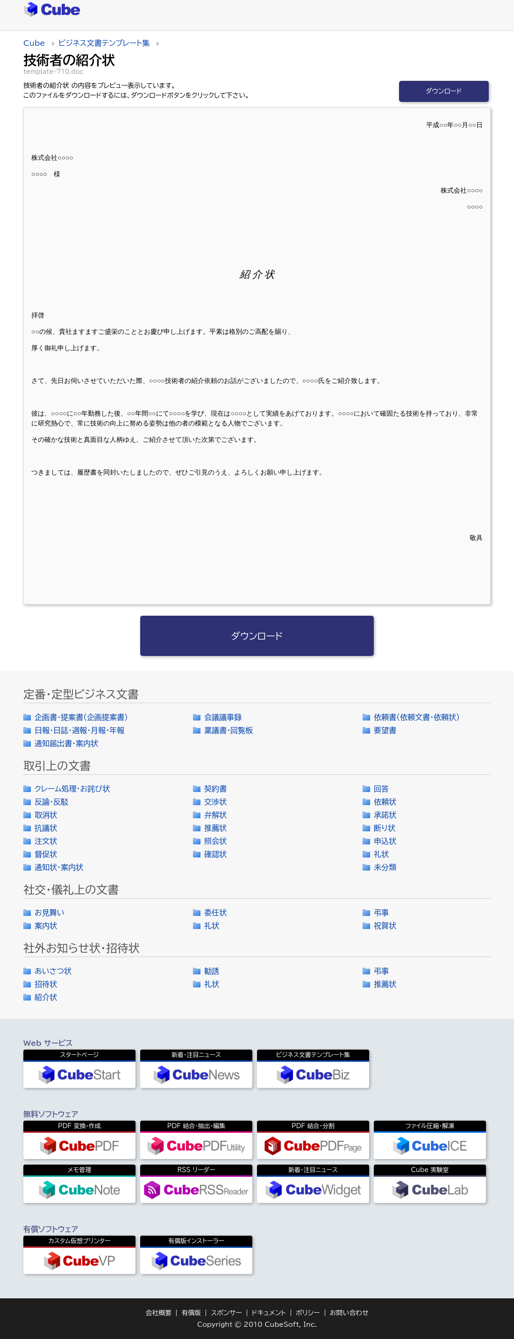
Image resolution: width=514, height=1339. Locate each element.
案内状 (46, 925)
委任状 (215, 912)
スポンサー (226, 1313)
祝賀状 (385, 925)
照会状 (215, 841)
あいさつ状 (53, 971)
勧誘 (211, 971)
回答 (381, 788)
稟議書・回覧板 (228, 730)
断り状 (384, 828)
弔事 (381, 912)
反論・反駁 (51, 802)
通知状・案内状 (59, 867)
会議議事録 (223, 717)
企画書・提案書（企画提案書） (81, 717)
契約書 (215, 788)
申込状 (385, 841)
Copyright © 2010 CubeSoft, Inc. (257, 1324)
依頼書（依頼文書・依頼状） (417, 717)
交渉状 (215, 802)
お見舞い (49, 912)
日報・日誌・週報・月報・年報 (79, 730)
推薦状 (215, 828)
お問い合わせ (349, 1313)
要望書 (385, 730)
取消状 (46, 815)
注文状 (46, 841)
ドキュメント (269, 1313)
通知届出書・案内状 (66, 743)
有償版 (191, 1313)
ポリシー (308, 1313)
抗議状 (46, 828)
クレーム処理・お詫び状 (72, 788)
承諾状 (385, 815)
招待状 (46, 984)
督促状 (46, 854)
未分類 (385, 867)
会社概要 (158, 1313)
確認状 (215, 854)
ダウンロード (444, 91)
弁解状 (215, 815)
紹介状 (46, 997)
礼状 (381, 854)
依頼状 (385, 802)
